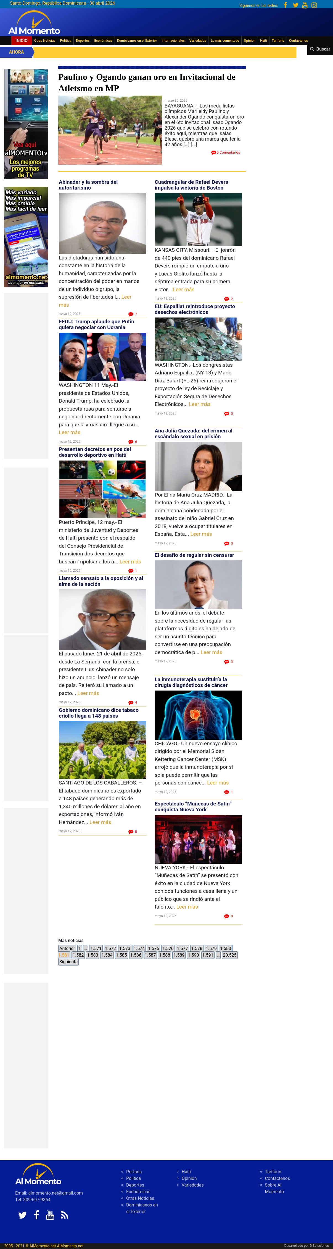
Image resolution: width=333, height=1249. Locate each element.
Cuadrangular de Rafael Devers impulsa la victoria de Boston (191, 185)
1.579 (211, 948)
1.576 (167, 948)
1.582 (78, 955)
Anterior (67, 948)
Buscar (323, 49)
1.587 (150, 955)
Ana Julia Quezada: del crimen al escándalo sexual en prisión (193, 433)
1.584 (106, 955)
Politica (66, 41)
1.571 (95, 948)
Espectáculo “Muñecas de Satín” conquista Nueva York (193, 807)
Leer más (69, 432)
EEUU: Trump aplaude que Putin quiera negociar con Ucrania (96, 324)
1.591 (207, 955)
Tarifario (278, 41)
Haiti (263, 41)
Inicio (21, 40)
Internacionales (173, 41)
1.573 (124, 948)
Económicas (103, 41)
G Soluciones (319, 1246)
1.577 (182, 948)
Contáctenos (298, 41)
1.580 (225, 948)
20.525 (229, 955)
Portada (134, 1171)
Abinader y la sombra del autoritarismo (88, 185)
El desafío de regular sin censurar (194, 555)
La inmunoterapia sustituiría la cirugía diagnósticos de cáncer (191, 682)
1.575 (153, 948)
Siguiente (68, 961)
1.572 (110, 948)
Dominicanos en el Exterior (137, 41)
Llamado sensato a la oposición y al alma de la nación (101, 581)
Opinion (249, 41)
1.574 (139, 948)
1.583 (92, 955)
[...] (194, 144)
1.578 (196, 948)
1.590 (193, 955)
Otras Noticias (45, 41)
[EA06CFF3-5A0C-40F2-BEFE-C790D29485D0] (26, 123)
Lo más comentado (225, 41)
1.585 (121, 955)
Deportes (82, 41)
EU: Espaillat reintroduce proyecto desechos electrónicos (195, 309)
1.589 (178, 955)
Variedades (197, 41)
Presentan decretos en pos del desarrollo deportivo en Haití (95, 452)
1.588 (164, 955)
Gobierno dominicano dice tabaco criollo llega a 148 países (99, 713)
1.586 (135, 955)
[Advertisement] (26, 376)
